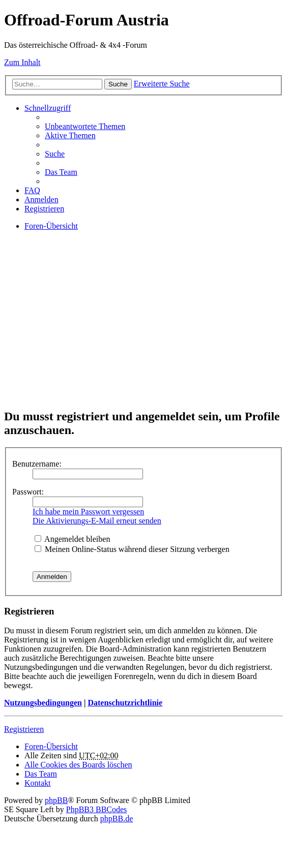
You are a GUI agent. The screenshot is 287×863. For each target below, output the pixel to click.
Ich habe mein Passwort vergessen (88, 511)
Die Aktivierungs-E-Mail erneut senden (97, 520)
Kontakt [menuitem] (37, 783)
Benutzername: (37, 463)
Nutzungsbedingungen (43, 702)
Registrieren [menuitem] (44, 208)
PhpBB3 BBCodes (96, 809)
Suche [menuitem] (55, 153)
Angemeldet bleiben (72, 539)
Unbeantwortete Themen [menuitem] (85, 126)
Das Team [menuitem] (61, 172)
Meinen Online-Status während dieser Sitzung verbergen (132, 549)
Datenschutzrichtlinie (125, 702)
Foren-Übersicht (51, 746)
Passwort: (28, 491)
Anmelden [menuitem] (41, 199)
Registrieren (24, 729)
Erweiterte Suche (162, 83)
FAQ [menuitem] (32, 190)
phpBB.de (116, 818)
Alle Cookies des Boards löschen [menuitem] (78, 764)
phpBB (56, 800)
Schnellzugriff (47, 108)
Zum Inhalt (22, 62)
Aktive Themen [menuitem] (70, 135)
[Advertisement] (143, 328)
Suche (118, 84)
